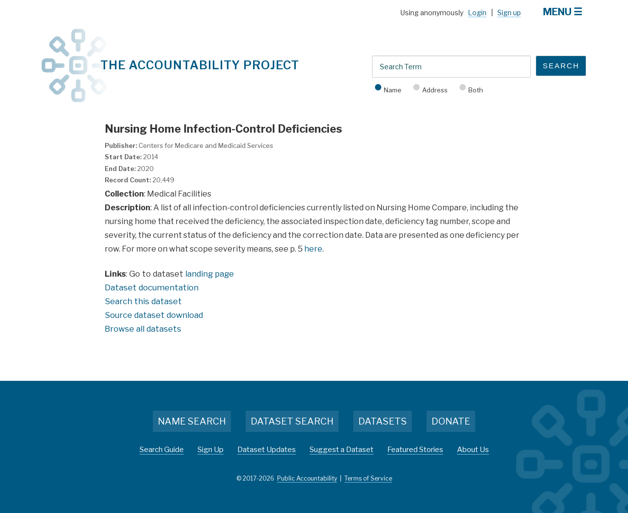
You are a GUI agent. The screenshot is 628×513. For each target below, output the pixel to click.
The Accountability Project (199, 65)
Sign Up (211, 449)
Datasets (382, 421)
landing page (209, 274)
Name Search (192, 421)
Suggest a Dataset (341, 449)
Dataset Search (292, 421)
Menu (557, 12)
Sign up (509, 12)
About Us (473, 449)
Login (477, 12)
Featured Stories (415, 449)
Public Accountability (307, 478)
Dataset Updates (266, 449)
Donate (450, 421)
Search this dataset (143, 301)
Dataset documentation (152, 287)
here (313, 249)
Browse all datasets (143, 329)
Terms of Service (368, 478)
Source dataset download (154, 315)
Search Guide (162, 449)
